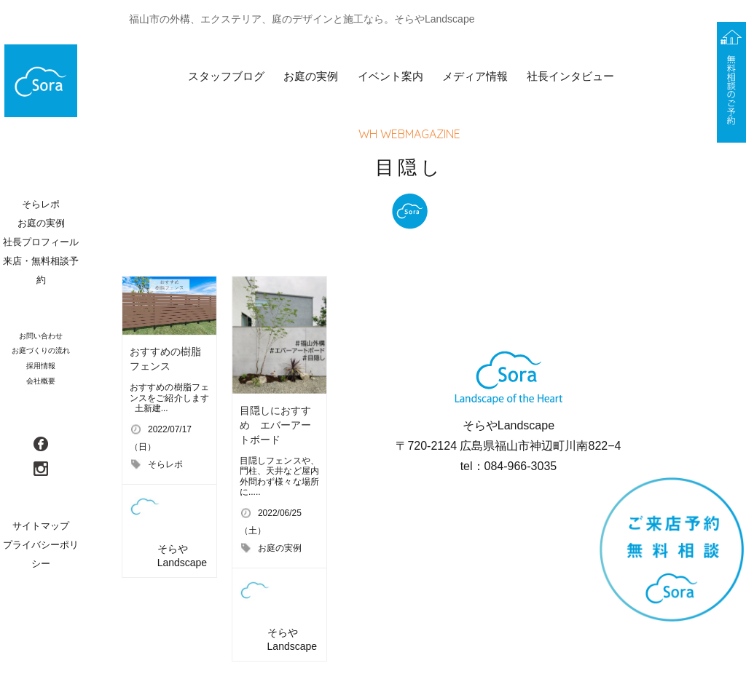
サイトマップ (40, 525)
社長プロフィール (41, 242)
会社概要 (40, 381)
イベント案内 (390, 76)
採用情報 (40, 366)
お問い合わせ (41, 336)
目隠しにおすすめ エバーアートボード (275, 425)
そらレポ (165, 464)
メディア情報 (475, 76)
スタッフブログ (226, 76)
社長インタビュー (570, 76)
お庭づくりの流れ (41, 350)
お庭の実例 (310, 76)
